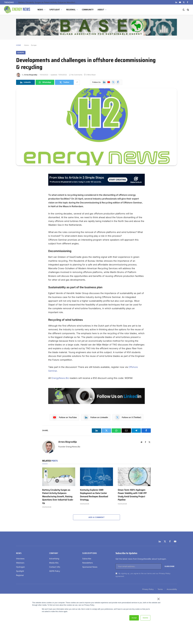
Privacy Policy (164, 573)
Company (53, 553)
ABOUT (101, 9)
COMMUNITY (88, 9)
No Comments (75, 75)
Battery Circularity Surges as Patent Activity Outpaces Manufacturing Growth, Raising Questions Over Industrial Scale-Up (48, 2)
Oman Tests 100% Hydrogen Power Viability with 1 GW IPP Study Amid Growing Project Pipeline (132, 494)
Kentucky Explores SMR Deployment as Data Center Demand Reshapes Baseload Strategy (94, 494)
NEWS (40, 9)
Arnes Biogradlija (30, 75)
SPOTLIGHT (54, 9)
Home (26, 45)
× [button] (158, 599)
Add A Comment (96, 517)
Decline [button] (145, 618)
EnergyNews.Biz (60, 378)
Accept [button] (134, 618)
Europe (33, 45)
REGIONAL (71, 9)
